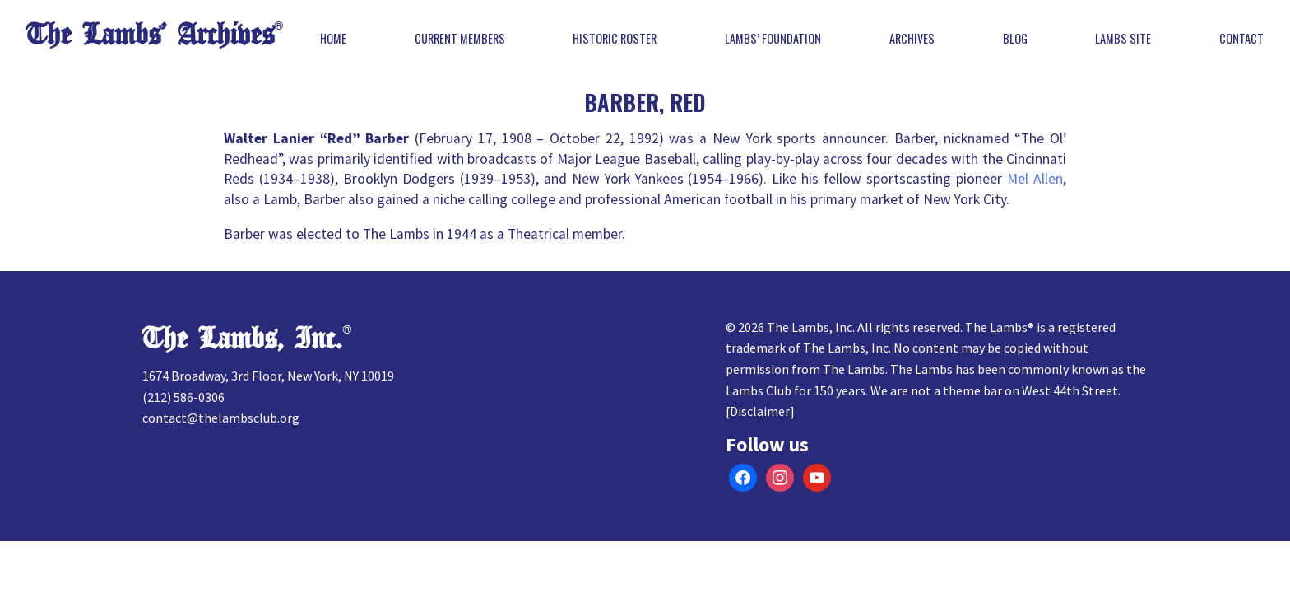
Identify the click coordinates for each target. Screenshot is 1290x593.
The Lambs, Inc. (242, 339)
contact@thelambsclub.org (220, 417)
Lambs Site (1123, 38)
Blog (1015, 38)
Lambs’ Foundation (773, 38)
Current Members (460, 38)
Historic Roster (615, 38)
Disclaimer (760, 411)
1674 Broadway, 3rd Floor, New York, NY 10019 (268, 375)
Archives (912, 38)
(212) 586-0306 (183, 397)
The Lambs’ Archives (150, 35)
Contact (1241, 38)
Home (333, 38)
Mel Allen (1035, 179)
